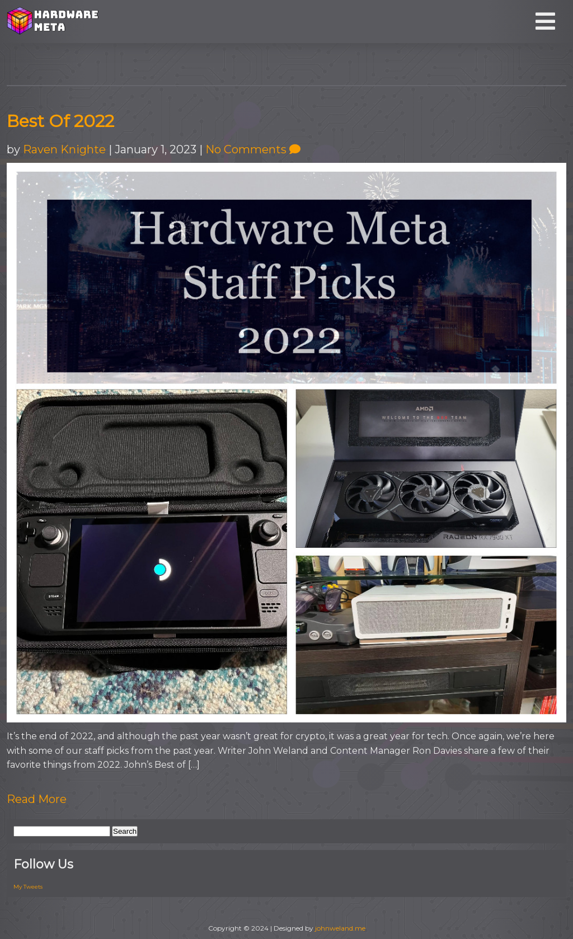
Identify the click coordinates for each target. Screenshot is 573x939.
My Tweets (28, 886)
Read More (37, 799)
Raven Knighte (64, 149)
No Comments (252, 149)
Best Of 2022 (60, 121)
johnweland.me (340, 928)
